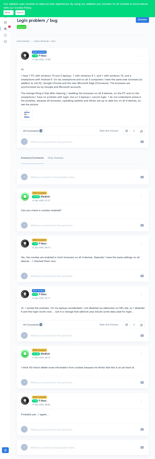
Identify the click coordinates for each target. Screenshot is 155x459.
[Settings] (5, 450)
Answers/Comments (32, 157)
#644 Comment (39, 350)
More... (8, 12)
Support (21, 27)
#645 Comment (39, 397)
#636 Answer (38, 290)
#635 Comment (39, 240)
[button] (5, 22)
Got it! (20, 12)
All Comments (32, 130)
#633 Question (39, 52)
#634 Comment (39, 193)
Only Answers (55, 157)
